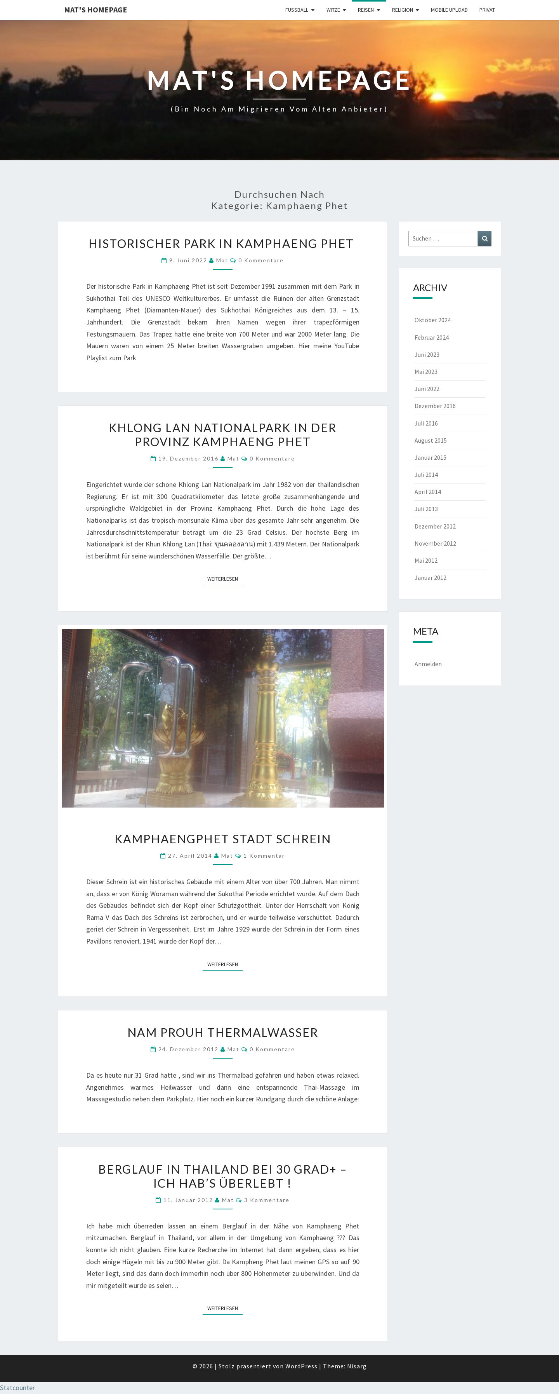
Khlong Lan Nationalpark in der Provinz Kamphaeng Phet (223, 434)
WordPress (301, 1366)
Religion (402, 9)
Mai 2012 (426, 560)
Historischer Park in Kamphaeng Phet (223, 243)
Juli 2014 (426, 474)
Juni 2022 (427, 389)
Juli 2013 (426, 509)
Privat (487, 9)
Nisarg (357, 1366)
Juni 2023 (427, 354)
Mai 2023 (426, 371)
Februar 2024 (432, 337)
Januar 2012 (430, 577)
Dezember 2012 (435, 526)
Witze (333, 9)
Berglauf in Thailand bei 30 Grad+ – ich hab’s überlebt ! (222, 1176)
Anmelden (428, 664)
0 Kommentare (261, 260)
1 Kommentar (264, 855)
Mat (222, 260)
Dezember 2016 (435, 406)
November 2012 (435, 543)
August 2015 (431, 440)
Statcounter (17, 1387)
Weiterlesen (225, 578)
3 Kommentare (267, 1200)
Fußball (296, 9)
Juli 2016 (426, 423)
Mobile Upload (449, 9)
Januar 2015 (430, 457)
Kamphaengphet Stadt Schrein (223, 839)
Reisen (366, 9)
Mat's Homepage (95, 9)
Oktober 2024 (433, 320)
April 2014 (428, 491)
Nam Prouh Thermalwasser (222, 1032)
